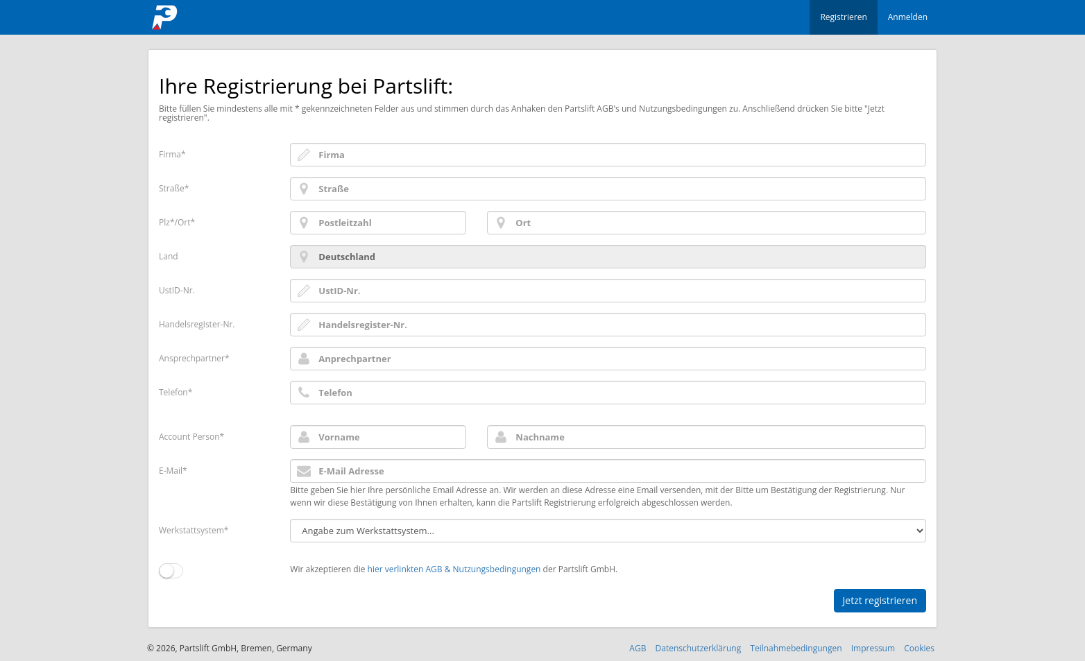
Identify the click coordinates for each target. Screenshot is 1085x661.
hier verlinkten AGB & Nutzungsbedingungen (454, 569)
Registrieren (843, 17)
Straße (172, 188)
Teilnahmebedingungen (795, 648)
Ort (184, 222)
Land (168, 256)
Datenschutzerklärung (699, 648)
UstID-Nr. (177, 290)
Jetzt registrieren (880, 600)
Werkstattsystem (191, 530)
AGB (637, 648)
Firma (170, 154)
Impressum (873, 648)
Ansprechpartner (192, 358)
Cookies (919, 648)
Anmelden (908, 17)
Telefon (173, 392)
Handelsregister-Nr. (196, 324)
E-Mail (170, 471)
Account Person (189, 437)
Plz (164, 222)
